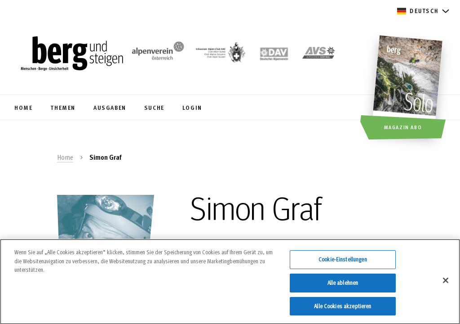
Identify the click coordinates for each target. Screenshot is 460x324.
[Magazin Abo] (409, 89)
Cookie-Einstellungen (342, 263)
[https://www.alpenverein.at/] (156, 54)
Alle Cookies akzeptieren (342, 310)
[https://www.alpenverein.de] (274, 54)
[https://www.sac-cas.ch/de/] (219, 54)
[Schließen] (446, 284)
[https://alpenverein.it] (319, 54)
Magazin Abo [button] (403, 127)
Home (65, 157)
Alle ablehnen (342, 286)
